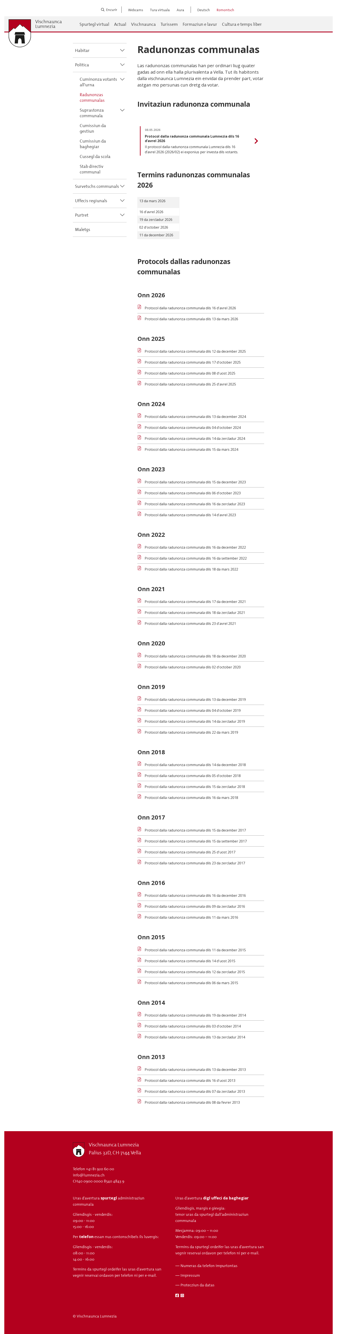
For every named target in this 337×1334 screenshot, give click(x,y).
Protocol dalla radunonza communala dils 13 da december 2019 (195, 699)
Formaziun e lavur (200, 24)
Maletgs (82, 229)
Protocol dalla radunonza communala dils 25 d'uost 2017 (190, 852)
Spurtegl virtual (94, 24)
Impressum (190, 1275)
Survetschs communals (97, 186)
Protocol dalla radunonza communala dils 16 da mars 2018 (191, 797)
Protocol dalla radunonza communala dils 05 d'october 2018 (193, 775)
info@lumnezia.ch (89, 1175)
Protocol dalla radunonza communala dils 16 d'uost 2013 (190, 1080)
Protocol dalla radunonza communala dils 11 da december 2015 (195, 950)
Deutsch (203, 10)
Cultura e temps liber (242, 24)
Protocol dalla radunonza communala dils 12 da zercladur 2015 (195, 972)
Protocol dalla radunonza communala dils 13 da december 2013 (195, 1069)
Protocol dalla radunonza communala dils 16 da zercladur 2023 (195, 504)
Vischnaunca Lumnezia (48, 24)
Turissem (169, 24)
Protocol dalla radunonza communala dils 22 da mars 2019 (191, 732)
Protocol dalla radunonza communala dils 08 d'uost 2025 (190, 373)
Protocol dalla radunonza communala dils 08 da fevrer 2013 (192, 1102)
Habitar (82, 50)
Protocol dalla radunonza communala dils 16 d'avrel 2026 (190, 308)
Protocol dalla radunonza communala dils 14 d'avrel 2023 (190, 515)
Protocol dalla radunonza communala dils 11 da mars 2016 (191, 917)
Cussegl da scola (95, 156)
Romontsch (225, 10)
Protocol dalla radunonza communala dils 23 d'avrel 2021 (190, 623)
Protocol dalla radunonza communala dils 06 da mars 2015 (191, 982)
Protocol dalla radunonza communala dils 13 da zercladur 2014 (195, 1037)
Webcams (135, 10)
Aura (180, 10)
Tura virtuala (160, 10)
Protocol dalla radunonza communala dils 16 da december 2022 (195, 547)
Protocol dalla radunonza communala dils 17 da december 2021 (195, 601)
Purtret (81, 215)
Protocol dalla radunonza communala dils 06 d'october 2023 (193, 493)
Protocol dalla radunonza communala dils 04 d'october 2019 (193, 710)
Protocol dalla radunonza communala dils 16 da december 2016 (195, 895)
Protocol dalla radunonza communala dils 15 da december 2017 (195, 830)
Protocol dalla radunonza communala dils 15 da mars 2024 (191, 449)
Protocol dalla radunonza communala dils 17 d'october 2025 (193, 362)
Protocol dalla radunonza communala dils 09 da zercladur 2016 (195, 906)
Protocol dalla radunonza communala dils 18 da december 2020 (195, 656)
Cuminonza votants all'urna (98, 82)
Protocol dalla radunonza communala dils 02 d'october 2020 (193, 667)
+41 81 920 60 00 (100, 1169)
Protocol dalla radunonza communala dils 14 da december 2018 (195, 764)
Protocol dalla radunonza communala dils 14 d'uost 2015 (190, 961)
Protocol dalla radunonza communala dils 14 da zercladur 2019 (195, 721)
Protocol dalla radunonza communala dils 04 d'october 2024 (193, 427)
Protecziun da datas (197, 1285)
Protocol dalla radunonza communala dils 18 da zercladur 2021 (195, 612)
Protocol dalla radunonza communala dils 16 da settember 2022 (196, 558)
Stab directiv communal (91, 169)
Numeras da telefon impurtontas (209, 1265)
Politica (82, 65)
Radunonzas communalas (92, 97)
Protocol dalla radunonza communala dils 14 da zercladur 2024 (195, 438)
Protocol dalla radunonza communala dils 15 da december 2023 (195, 482)
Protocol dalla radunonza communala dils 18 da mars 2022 (191, 569)
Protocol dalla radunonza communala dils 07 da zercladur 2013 (195, 1091)
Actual (120, 24)
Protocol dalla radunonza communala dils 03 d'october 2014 (193, 1026)
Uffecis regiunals (91, 200)
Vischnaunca (143, 24)
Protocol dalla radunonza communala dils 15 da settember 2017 (196, 841)
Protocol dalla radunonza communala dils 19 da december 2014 (195, 1015)
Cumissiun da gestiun (93, 128)
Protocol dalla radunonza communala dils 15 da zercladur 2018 (195, 786)
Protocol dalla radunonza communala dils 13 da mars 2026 (191, 319)
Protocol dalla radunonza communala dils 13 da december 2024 (195, 416)
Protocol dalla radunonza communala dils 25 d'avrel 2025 (190, 384)
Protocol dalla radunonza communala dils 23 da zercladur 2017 (195, 863)
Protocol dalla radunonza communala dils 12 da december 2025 (195, 351)
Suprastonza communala (92, 112)
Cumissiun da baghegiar (93, 143)
